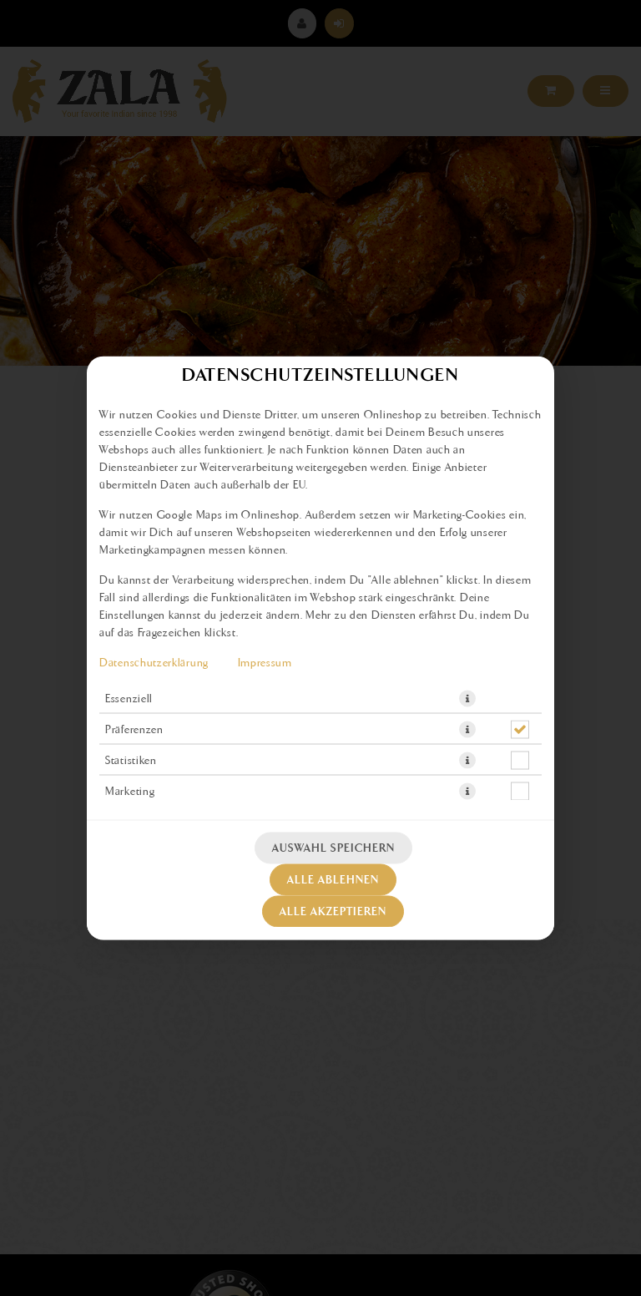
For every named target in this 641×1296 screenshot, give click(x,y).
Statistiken (131, 760)
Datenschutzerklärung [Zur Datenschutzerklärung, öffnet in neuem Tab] (154, 663)
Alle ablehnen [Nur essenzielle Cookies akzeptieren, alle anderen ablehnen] (333, 880)
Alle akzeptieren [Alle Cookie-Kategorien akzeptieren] (333, 912)
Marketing (129, 791)
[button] (467, 699)
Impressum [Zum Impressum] (265, 663)
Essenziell (129, 699)
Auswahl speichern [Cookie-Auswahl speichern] (333, 848)
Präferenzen (134, 730)
